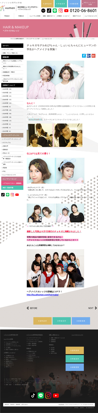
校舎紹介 (51, 344)
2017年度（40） (7, 110)
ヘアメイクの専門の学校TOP (17, 38)
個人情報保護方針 (90, 407)
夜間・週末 (8, 384)
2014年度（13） (7, 120)
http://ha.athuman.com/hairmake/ (43, 295)
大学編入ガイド (10, 365)
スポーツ (29, 382)
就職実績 (53, 339)
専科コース (8, 366)
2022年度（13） (7, 92)
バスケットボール (41, 382)
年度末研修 (6, 75)
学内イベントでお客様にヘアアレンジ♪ (12, 62)
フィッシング (18, 382)
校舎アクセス (77, 16)
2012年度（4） (7, 127)
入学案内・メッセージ (63, 16)
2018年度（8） (7, 106)
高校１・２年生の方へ (11, 359)
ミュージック (45, 381)
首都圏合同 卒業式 (9, 72)
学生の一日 (6, 153)
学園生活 (21, 16)
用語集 (5, 167)
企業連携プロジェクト (11, 344)
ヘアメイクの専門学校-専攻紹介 (34, 334)
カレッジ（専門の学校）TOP (13, 379)
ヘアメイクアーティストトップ (12, 139)
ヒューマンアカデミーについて (65, 407)
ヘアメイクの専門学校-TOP (11, 334)
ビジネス (71, 382)
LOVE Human (31, 355)
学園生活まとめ (32, 351)
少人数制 (8, 347)
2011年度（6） (7, 131)
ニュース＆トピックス (91, 16)
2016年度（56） (7, 113)
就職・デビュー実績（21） (11, 53)
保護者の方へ (9, 361)
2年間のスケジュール (33, 357)
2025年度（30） (7, 89)
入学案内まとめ (10, 355)
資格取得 (53, 341)
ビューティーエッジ (33, 339)
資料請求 (7, 404)
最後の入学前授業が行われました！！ (12, 67)
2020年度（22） (7, 99)
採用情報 (76, 407)
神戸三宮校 (54, 353)
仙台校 (52, 347)
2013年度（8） (7, 124)
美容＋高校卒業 (8, 188)
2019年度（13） (7, 103)
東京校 (52, 349)
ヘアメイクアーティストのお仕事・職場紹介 (12, 157)
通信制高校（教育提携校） (22, 384)
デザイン (54, 381)
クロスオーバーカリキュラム (13, 345)
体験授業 (18, 404)
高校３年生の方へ (10, 357)
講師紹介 (5, 149)
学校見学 (12, 404)
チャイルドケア (55, 382)
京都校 (52, 351)
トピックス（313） (8, 49)
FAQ (4, 171)
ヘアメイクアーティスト (34, 338)
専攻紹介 (7, 16)
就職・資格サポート (49, 16)
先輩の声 (5, 146)
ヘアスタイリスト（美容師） (35, 341)
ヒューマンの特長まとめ (12, 342)
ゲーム (22, 381)
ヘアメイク (8, 382)
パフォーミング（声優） (12, 381)
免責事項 (82, 407)
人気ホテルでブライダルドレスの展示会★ (12, 80)
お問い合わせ (24, 404)
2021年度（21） (7, 96)
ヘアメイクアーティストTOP (32, 38)
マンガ (32, 381)
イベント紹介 (31, 353)
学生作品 (30, 360)
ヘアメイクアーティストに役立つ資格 (12, 163)
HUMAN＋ (31, 359)
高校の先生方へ (10, 363)
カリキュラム (7, 142)
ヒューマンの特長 (35, 16)
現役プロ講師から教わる (12, 349)
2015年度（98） (7, 117)
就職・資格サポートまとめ (58, 338)
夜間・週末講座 (32, 343)
